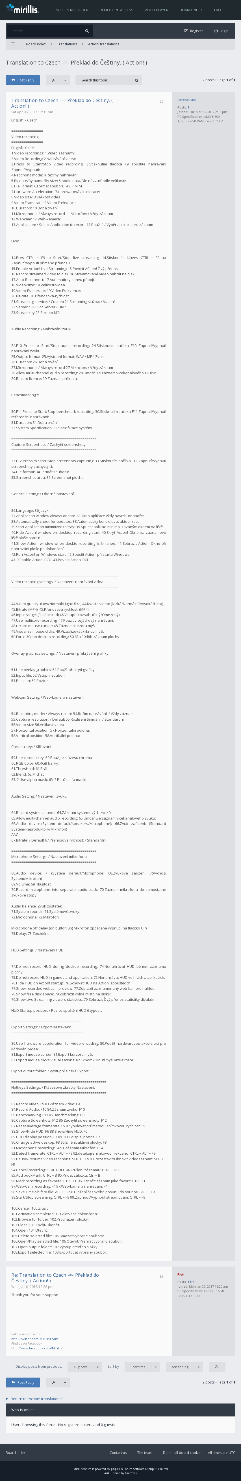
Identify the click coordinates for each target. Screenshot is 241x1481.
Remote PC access (116, 9)
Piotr (181, 1274)
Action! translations (103, 44)
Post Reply (23, 80)
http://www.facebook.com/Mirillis (36, 1348)
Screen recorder (72, 9)
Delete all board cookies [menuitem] (182, 1452)
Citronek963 (186, 100)
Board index (191, 9)
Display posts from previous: (59, 1367)
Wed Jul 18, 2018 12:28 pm (32, 1286)
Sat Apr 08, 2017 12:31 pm (32, 112)
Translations (67, 44)
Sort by (134, 1367)
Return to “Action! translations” (37, 1398)
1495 (191, 1281)
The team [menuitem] (144, 1452)
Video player (156, 9)
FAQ (217, 9)
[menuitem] (221, 31)
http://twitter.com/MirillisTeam (34, 1339)
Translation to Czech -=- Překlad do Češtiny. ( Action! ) (76, 62)
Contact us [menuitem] (118, 1452)
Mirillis (77, 1469)
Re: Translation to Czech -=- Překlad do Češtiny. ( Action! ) (55, 1278)
